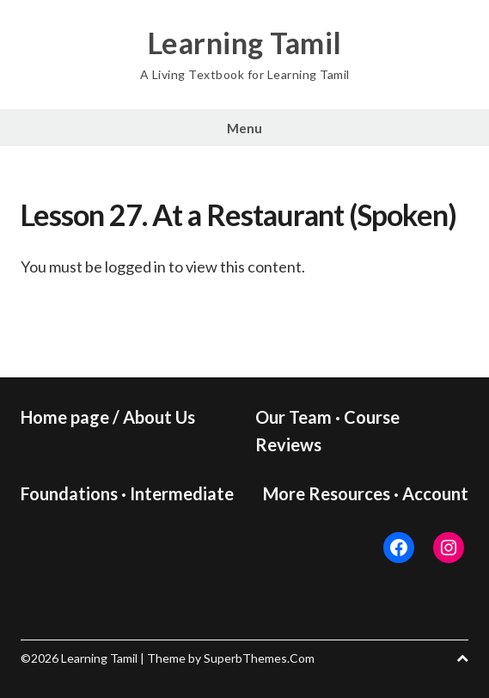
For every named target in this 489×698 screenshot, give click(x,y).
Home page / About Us (108, 417)
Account (435, 493)
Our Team (293, 417)
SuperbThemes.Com (259, 658)
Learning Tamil (245, 43)
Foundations (69, 493)
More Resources (326, 493)
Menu (244, 128)
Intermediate (182, 493)
